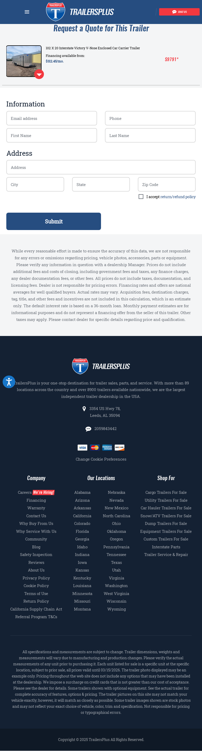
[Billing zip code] (35, 184)
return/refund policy (178, 196)
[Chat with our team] (179, 12)
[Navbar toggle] (27, 11)
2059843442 (105, 428)
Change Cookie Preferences (101, 459)
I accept (171, 196)
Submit (54, 221)
